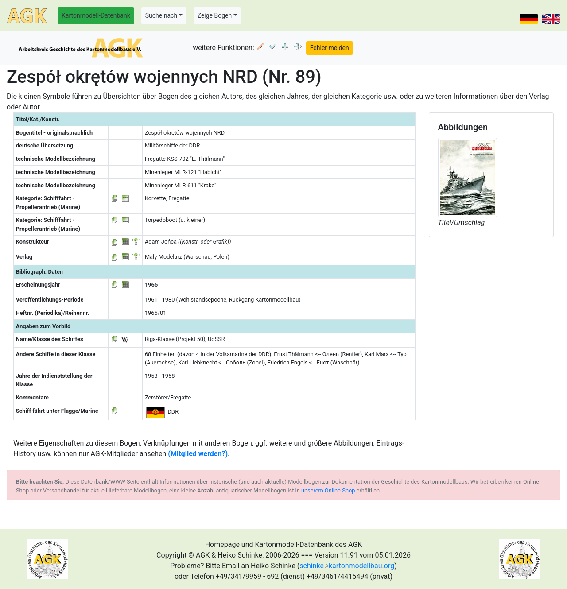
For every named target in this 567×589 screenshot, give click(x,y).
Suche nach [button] (161, 15)
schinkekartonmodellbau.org (346, 566)
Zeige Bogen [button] (215, 15)
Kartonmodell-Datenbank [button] (96, 15)
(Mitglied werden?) (198, 454)
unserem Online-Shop (328, 490)
